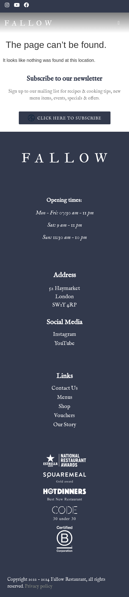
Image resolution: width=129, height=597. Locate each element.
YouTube (64, 343)
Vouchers (64, 416)
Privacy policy (38, 586)
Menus (64, 397)
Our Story (64, 425)
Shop (64, 406)
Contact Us (65, 388)
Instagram (64, 334)
